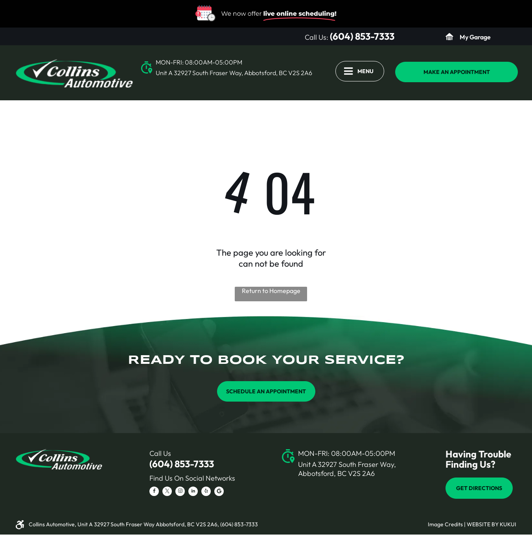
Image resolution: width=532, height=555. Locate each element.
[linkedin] (193, 492)
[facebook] (154, 492)
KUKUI (508, 524)
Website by (483, 524)
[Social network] (219, 492)
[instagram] (180, 492)
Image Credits (445, 524)
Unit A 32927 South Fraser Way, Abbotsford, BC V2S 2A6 (234, 73)
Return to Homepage (271, 291)
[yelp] (206, 492)
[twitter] (167, 492)
